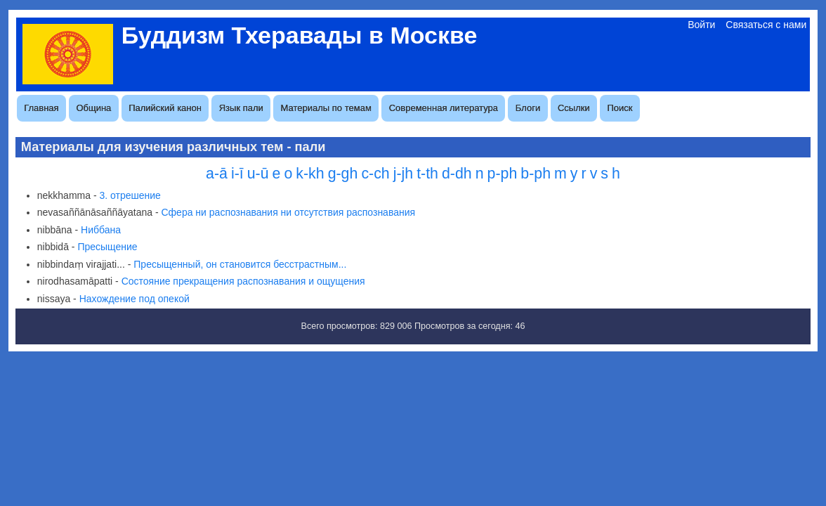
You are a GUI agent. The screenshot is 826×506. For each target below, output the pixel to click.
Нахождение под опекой (134, 298)
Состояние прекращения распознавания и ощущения (243, 281)
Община (93, 108)
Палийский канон (165, 108)
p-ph (502, 173)
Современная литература (443, 108)
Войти (701, 24)
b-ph (535, 173)
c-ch (375, 173)
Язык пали (241, 108)
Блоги (528, 108)
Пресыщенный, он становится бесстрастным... (239, 264)
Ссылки (574, 108)
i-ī (237, 173)
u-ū (258, 173)
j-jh (403, 173)
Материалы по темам (326, 108)
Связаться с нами (766, 24)
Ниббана (101, 229)
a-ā (217, 173)
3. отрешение (129, 195)
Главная (41, 108)
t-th (427, 173)
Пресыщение (107, 246)
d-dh (457, 173)
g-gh (343, 173)
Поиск (620, 108)
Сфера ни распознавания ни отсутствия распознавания (288, 212)
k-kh (310, 173)
